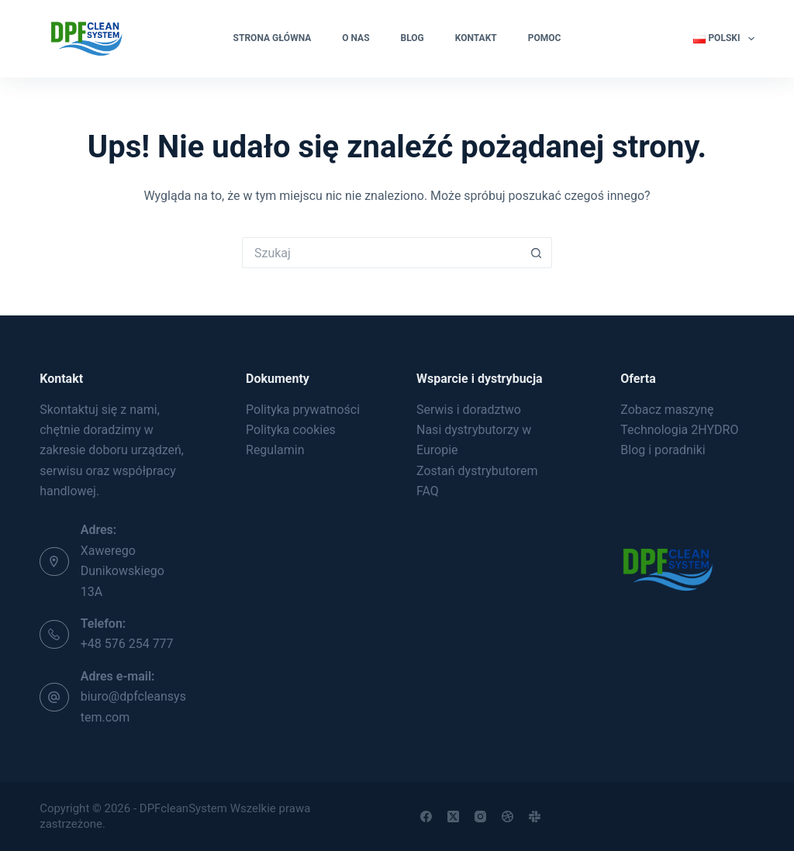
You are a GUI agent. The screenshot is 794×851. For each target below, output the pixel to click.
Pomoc (544, 38)
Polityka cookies (291, 429)
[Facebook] (426, 816)
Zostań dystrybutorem (477, 470)
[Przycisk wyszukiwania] (536, 252)
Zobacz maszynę (666, 409)
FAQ (427, 491)
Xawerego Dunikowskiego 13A (122, 571)
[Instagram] (480, 816)
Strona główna (272, 38)
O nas (355, 38)
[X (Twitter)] (453, 816)
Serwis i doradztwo (468, 409)
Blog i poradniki (662, 450)
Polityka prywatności (303, 409)
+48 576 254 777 (127, 643)
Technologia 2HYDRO (679, 429)
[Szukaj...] (381, 252)
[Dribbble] (507, 816)
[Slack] (534, 816)
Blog (412, 38)
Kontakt (476, 38)
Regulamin (275, 450)
